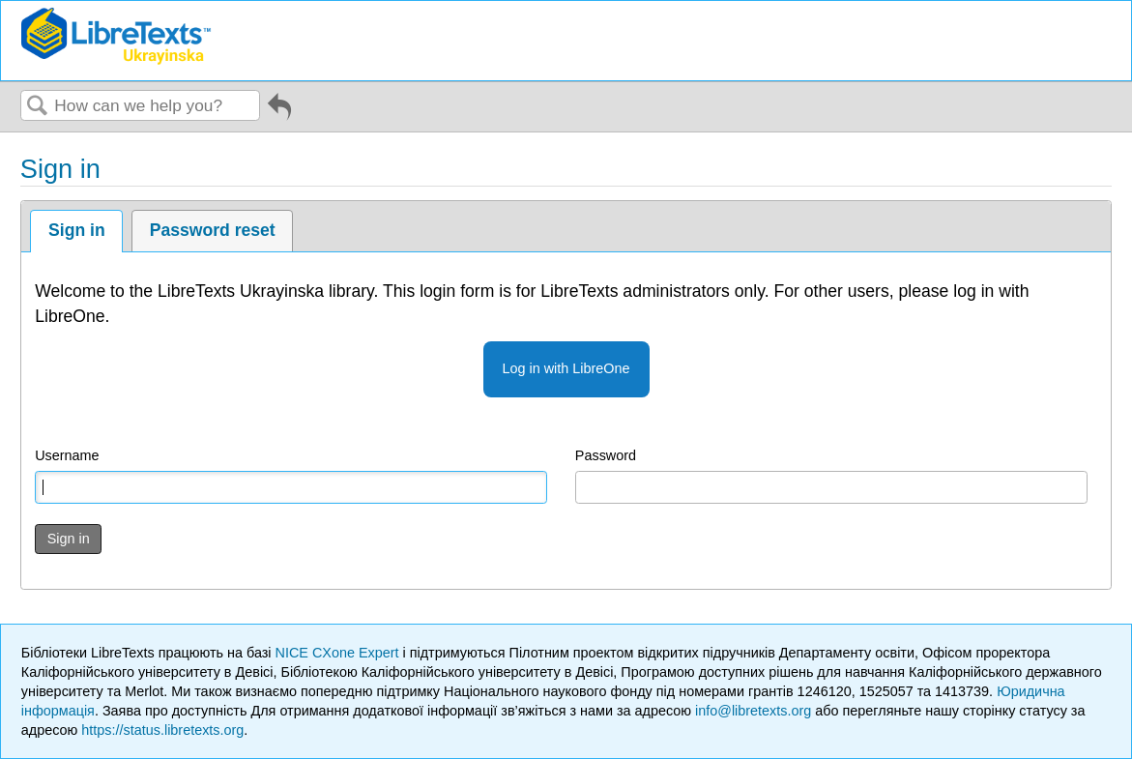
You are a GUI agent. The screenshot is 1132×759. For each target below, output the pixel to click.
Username (67, 455)
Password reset (213, 230)
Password (605, 455)
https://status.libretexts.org (162, 730)
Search (37, 107)
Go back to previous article (279, 110)
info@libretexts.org (753, 710)
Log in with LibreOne (566, 368)
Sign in (76, 230)
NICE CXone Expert (339, 652)
